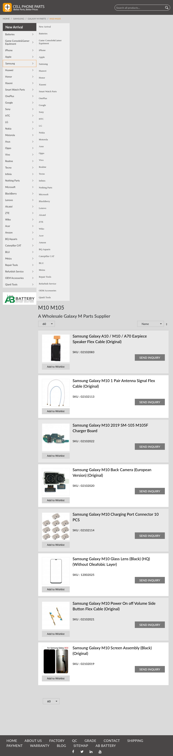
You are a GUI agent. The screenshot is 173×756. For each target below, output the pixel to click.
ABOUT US (33, 741)
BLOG (61, 746)
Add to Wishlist (22, 367)
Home (6, 18)
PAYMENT (14, 746)
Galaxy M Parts (37, 18)
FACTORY (57, 741)
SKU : (42, 353)
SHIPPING (135, 741)
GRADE (90, 741)
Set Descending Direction (133, 325)
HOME (11, 741)
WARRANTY (39, 746)
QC (74, 741)
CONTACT (112, 741)
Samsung (18, 18)
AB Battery (105, 746)
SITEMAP (80, 746)
